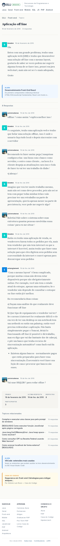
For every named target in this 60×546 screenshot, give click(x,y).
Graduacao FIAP (23, 517)
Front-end (12, 18)
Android (49, 10)
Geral (10, 10)
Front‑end (18, 10)
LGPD (48, 541)
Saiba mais (28, 541)
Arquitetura (6, 533)
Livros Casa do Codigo (23, 525)
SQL (34, 10)
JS (38, 10)
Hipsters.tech (46, 520)
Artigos (19, 514)
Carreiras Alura (23, 508)
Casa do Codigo (47, 517)
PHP (42, 10)
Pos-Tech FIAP (22, 521)
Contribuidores (39, 541)
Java (4, 10)
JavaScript (6, 524)
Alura (43, 511)
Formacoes (21, 511)
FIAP (42, 514)
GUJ (4, 18)
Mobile (28, 10)
